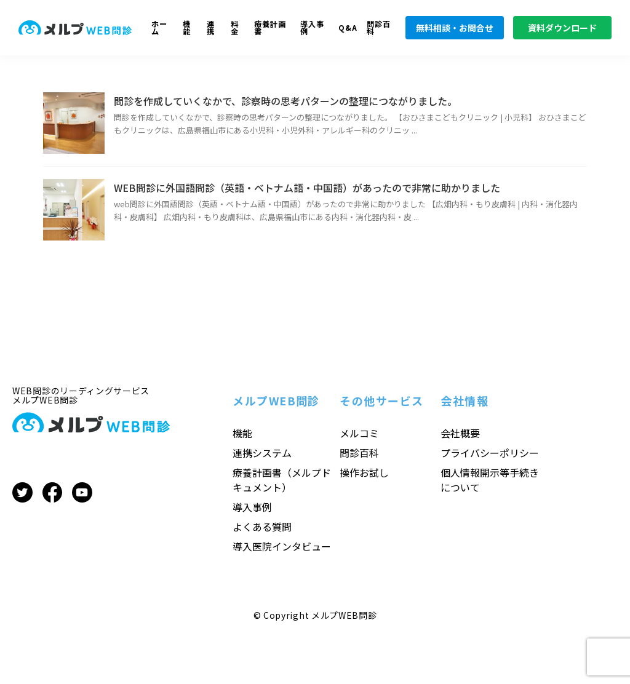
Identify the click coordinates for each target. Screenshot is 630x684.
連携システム (262, 452)
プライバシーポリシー (490, 452)
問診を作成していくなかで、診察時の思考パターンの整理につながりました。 (285, 100)
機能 (187, 28)
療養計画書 (270, 28)
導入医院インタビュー (282, 546)
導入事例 (312, 28)
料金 (235, 28)
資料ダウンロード (562, 28)
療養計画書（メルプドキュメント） (282, 480)
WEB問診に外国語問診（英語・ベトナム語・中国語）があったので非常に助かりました (307, 187)
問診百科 (379, 28)
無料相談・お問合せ (454, 28)
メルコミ (359, 433)
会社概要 (460, 433)
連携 (211, 28)
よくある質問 (262, 526)
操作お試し (364, 472)
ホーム (159, 28)
